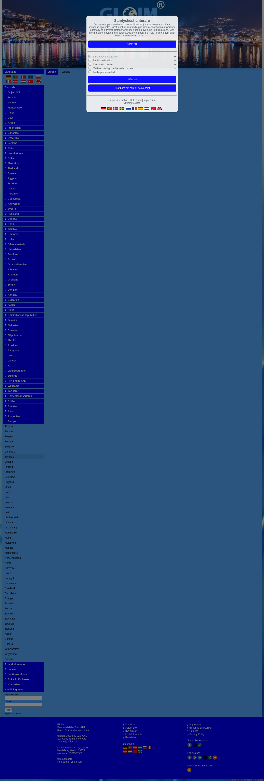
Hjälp (151, 32)
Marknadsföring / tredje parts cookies (113, 68)
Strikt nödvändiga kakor (105, 56)
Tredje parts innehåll (104, 72)
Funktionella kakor (103, 60)
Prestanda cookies (103, 64)
